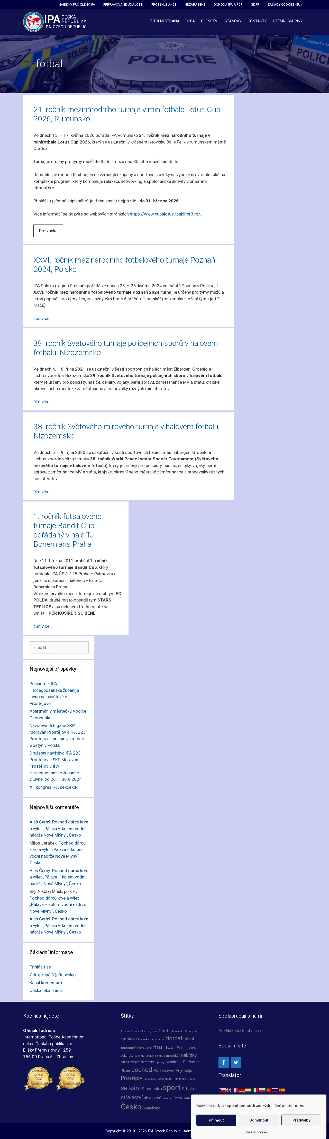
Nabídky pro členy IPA (77, 4)
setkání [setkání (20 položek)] (131, 1088)
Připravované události (123, 4)
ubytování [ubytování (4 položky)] (152, 1098)
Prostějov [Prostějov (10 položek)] (131, 1078)
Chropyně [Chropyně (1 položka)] (191, 1031)
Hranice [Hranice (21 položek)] (162, 1047)
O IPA (190, 21)
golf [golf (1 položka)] (149, 1048)
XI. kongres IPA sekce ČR (54, 787)
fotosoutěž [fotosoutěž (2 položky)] (129, 1048)
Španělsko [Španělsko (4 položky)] (151, 1108)
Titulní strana (164, 21)
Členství (209, 21)
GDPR (255, 4)
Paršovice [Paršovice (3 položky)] (191, 1062)
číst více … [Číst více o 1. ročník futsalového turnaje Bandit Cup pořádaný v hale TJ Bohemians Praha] (43, 626)
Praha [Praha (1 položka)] (170, 1071)
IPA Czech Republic (164, 1131)
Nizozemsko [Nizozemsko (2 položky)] (130, 1062)
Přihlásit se (40, 967)
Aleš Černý (40, 821)
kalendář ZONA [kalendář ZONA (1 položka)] (144, 1055)
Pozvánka (48, 230)
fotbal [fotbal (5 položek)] (188, 1038)
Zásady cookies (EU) (285, 4)
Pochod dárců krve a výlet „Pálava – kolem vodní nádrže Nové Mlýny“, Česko (59, 828)
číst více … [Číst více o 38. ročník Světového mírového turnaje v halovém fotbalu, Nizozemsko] (43, 491)
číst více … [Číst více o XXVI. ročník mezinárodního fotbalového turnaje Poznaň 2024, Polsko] (43, 318)
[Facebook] (223, 1062)
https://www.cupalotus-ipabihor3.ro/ (165, 214)
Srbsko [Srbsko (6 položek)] (189, 1088)
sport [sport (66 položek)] (172, 1087)
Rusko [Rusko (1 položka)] (191, 1079)
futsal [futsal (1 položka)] (141, 1048)
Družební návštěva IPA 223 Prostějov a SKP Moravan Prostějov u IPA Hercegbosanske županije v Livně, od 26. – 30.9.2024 (56, 766)
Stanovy (233, 21)
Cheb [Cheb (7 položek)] (164, 1030)
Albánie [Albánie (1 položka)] (125, 1031)
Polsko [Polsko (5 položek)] (159, 1070)
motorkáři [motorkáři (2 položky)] (173, 1055)
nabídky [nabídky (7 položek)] (189, 1055)
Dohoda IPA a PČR (228, 4)
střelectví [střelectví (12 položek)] (132, 1097)
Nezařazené (195, 4)
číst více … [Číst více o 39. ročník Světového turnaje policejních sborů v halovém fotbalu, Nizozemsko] (43, 401)
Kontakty (257, 21)
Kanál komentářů (46, 982)
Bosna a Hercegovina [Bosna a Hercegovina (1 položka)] (144, 1031)
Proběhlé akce (163, 4)
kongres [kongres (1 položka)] (160, 1055)
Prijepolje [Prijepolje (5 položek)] (183, 1070)
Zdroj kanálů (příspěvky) (53, 974)
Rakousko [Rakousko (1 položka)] (149, 1079)
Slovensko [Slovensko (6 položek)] (152, 1088)
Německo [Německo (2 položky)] (148, 1062)
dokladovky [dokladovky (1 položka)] (142, 1039)
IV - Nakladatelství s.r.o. (241, 1030)
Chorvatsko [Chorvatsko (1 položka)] (177, 1031)
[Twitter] (236, 1062)
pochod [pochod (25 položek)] (141, 1069)
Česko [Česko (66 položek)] (131, 1106)
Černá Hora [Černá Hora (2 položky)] (181, 1098)
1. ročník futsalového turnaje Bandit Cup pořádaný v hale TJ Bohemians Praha (67, 530)
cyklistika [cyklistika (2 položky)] (127, 1039)
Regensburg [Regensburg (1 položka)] (164, 1079)
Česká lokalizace (46, 990)
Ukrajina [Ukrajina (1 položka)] (167, 1098)
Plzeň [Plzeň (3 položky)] (125, 1071)
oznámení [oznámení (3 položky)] (174, 1062)
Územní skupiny (288, 21)
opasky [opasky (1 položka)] (160, 1062)
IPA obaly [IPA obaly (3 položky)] (182, 1048)
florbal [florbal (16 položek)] (174, 1038)
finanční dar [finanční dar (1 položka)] (157, 1039)
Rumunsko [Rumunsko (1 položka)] (179, 1079)
